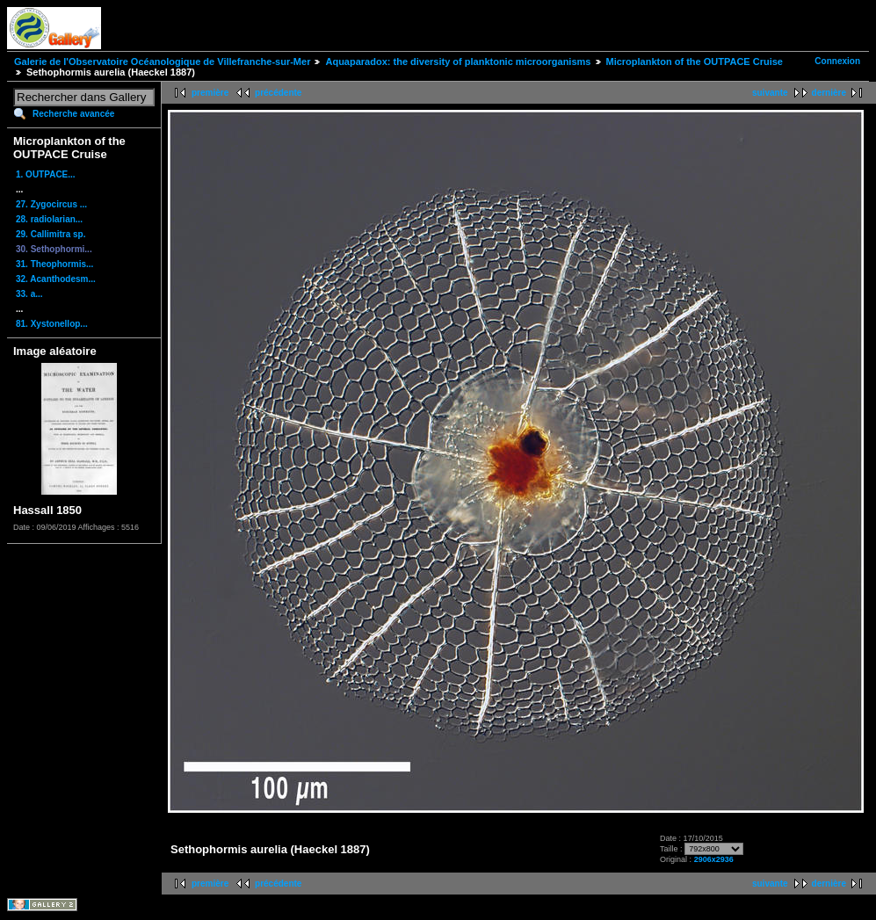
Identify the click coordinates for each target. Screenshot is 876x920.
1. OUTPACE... (46, 174)
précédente (278, 93)
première (210, 93)
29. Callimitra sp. (50, 234)
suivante (770, 93)
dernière (829, 93)
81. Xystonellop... (52, 324)
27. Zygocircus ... (51, 204)
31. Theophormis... (54, 264)
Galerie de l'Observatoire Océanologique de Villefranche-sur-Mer (162, 61)
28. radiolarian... (49, 219)
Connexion (837, 61)
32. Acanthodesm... (56, 279)
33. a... (29, 294)
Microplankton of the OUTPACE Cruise (694, 61)
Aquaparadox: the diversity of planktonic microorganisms (457, 61)
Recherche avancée (73, 114)
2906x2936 (714, 859)
